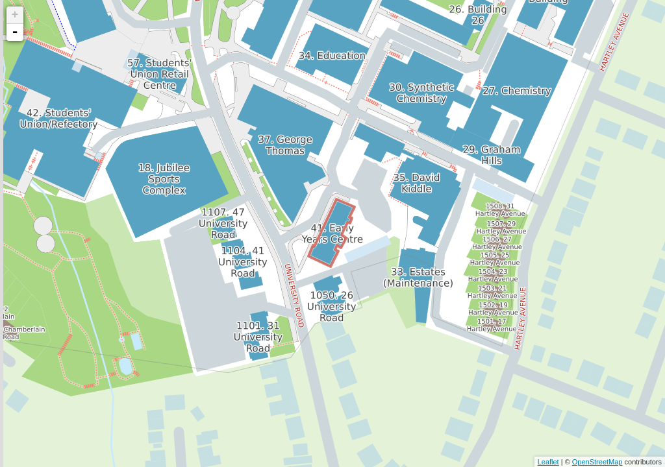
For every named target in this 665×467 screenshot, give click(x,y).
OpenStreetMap (597, 462)
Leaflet (548, 462)
